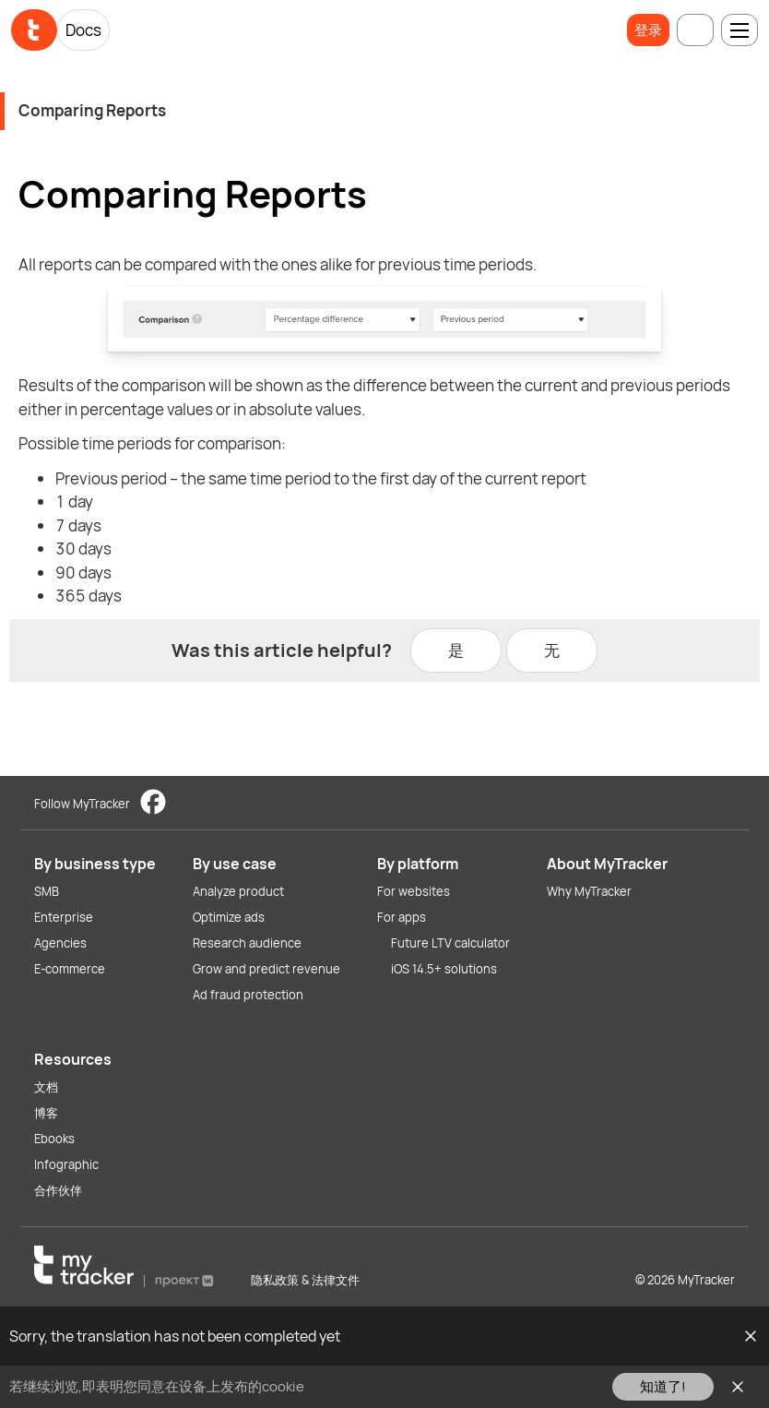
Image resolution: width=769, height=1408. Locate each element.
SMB (46, 891)
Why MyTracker (589, 891)
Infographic (66, 1164)
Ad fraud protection (248, 994)
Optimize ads (229, 917)
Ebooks (54, 1138)
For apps (401, 917)
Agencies (60, 943)
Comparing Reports (92, 110)
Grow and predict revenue (266, 969)
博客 (46, 1112)
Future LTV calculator (450, 943)
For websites (413, 891)
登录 (648, 30)
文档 (46, 1087)
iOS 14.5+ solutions (444, 969)
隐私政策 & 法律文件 (305, 1279)
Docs (83, 30)
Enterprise (63, 917)
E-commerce (69, 969)
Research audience (247, 943)
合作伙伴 (58, 1190)
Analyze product (238, 891)
